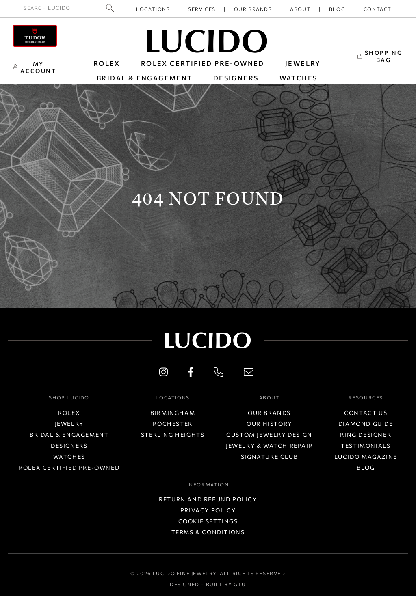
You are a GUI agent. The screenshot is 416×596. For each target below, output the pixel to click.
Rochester (172, 423)
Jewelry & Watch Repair (269, 445)
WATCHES (299, 78)
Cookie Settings (208, 521)
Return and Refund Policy (208, 499)
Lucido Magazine (365, 456)
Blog (337, 9)
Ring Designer (365, 434)
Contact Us (365, 412)
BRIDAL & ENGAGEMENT (145, 78)
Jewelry (69, 423)
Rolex (69, 412)
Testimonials (365, 445)
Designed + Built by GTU (208, 584)
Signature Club (269, 456)
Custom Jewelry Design (269, 434)
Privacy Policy (208, 510)
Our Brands (253, 9)
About (300, 9)
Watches (69, 456)
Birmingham (172, 412)
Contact (378, 9)
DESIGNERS (236, 78)
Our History (269, 423)
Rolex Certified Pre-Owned (202, 63)
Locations (153, 9)
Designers (69, 445)
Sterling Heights (173, 434)
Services (202, 9)
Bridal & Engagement (69, 434)
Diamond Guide (365, 423)
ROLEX (106, 63)
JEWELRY (303, 63)
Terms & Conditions (208, 532)
